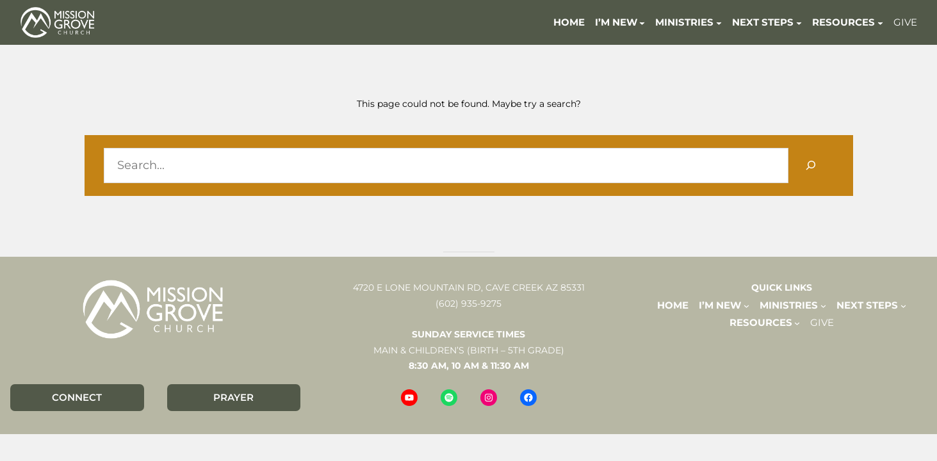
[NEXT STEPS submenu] (799, 22)
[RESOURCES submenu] (880, 22)
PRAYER (233, 397)
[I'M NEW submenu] (642, 22)
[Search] (811, 165)
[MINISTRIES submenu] (719, 22)
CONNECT (77, 397)
